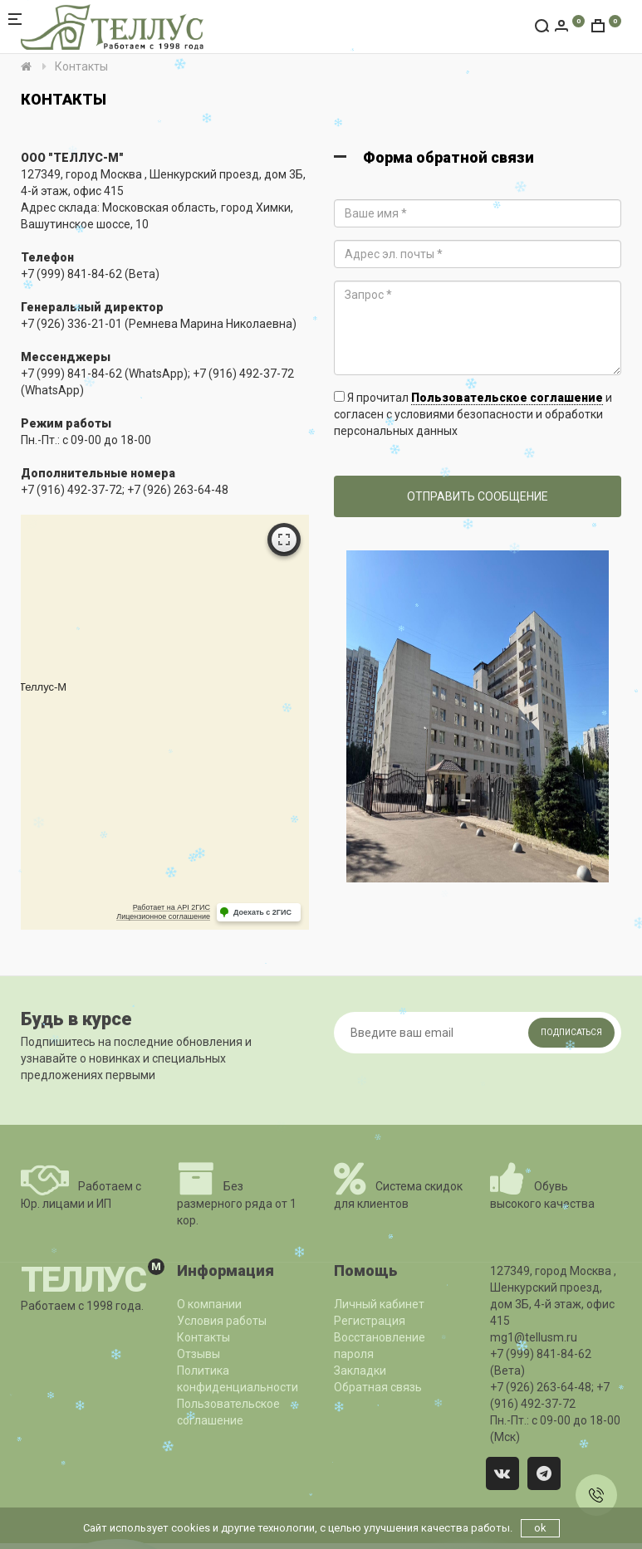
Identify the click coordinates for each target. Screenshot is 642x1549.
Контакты (203, 1337)
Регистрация (369, 1320)
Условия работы (222, 1320)
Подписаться (571, 1032)
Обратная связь (378, 1387)
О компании (209, 1304)
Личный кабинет (379, 1304)
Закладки (360, 1370)
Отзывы (198, 1354)
